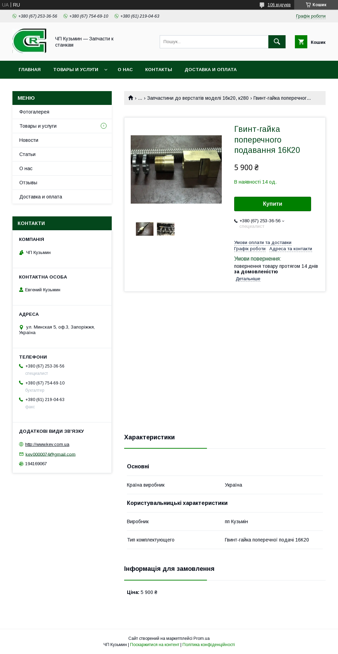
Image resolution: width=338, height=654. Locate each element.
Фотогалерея (34, 112)
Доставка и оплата (211, 69)
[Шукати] (277, 41)
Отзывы (28, 182)
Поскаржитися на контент (154, 644)
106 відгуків (279, 4)
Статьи (27, 154)
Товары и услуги (75, 69)
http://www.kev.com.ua (47, 444)
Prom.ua (201, 638)
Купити (272, 204)
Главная (30, 69)
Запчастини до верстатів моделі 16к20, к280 (198, 98)
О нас (125, 69)
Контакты (158, 69)
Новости (28, 140)
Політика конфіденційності (208, 644)
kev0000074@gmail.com (51, 454)
